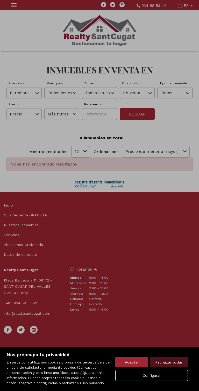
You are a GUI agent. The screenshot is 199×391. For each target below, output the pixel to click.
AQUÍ (84, 373)
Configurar (152, 375)
